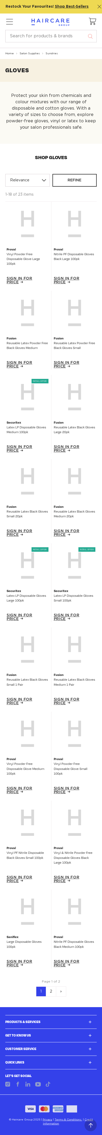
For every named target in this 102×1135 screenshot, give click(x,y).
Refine (74, 180)
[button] (92, 22)
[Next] (61, 991)
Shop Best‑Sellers (72, 6)
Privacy (47, 1119)
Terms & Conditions (68, 1119)
